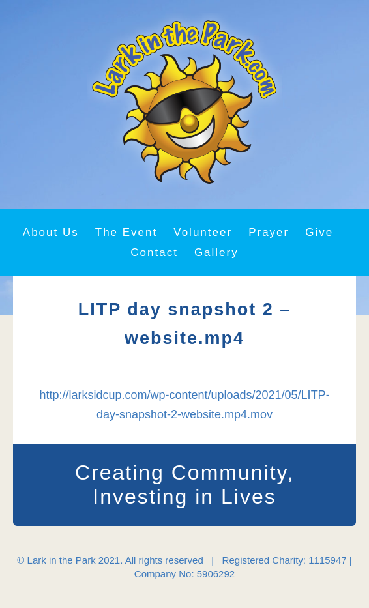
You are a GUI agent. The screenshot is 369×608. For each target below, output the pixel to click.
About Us (51, 232)
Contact (154, 252)
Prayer (268, 232)
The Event (126, 232)
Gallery (216, 252)
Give (319, 232)
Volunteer (202, 232)
